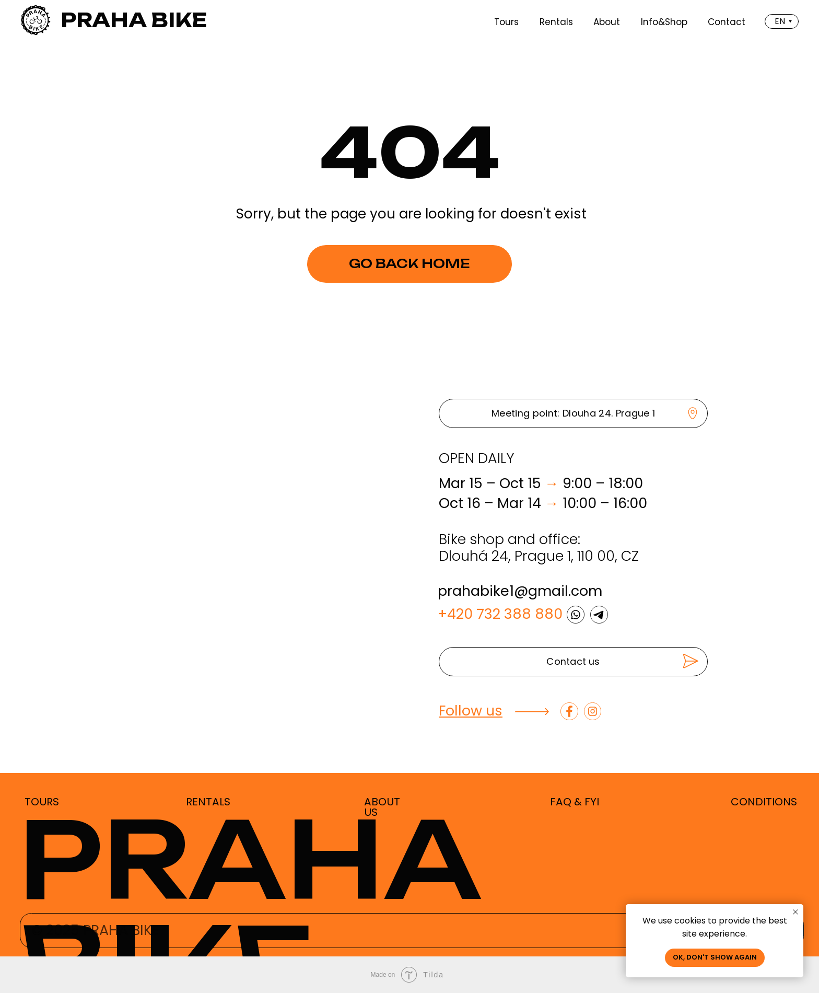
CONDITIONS (764, 801)
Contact (726, 22)
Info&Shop (664, 22)
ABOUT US (382, 806)
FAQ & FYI (574, 801)
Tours (506, 22)
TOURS (42, 801)
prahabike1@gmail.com (520, 591)
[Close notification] (795, 912)
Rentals (556, 22)
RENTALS (208, 801)
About (606, 22)
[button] (573, 661)
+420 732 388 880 (500, 613)
